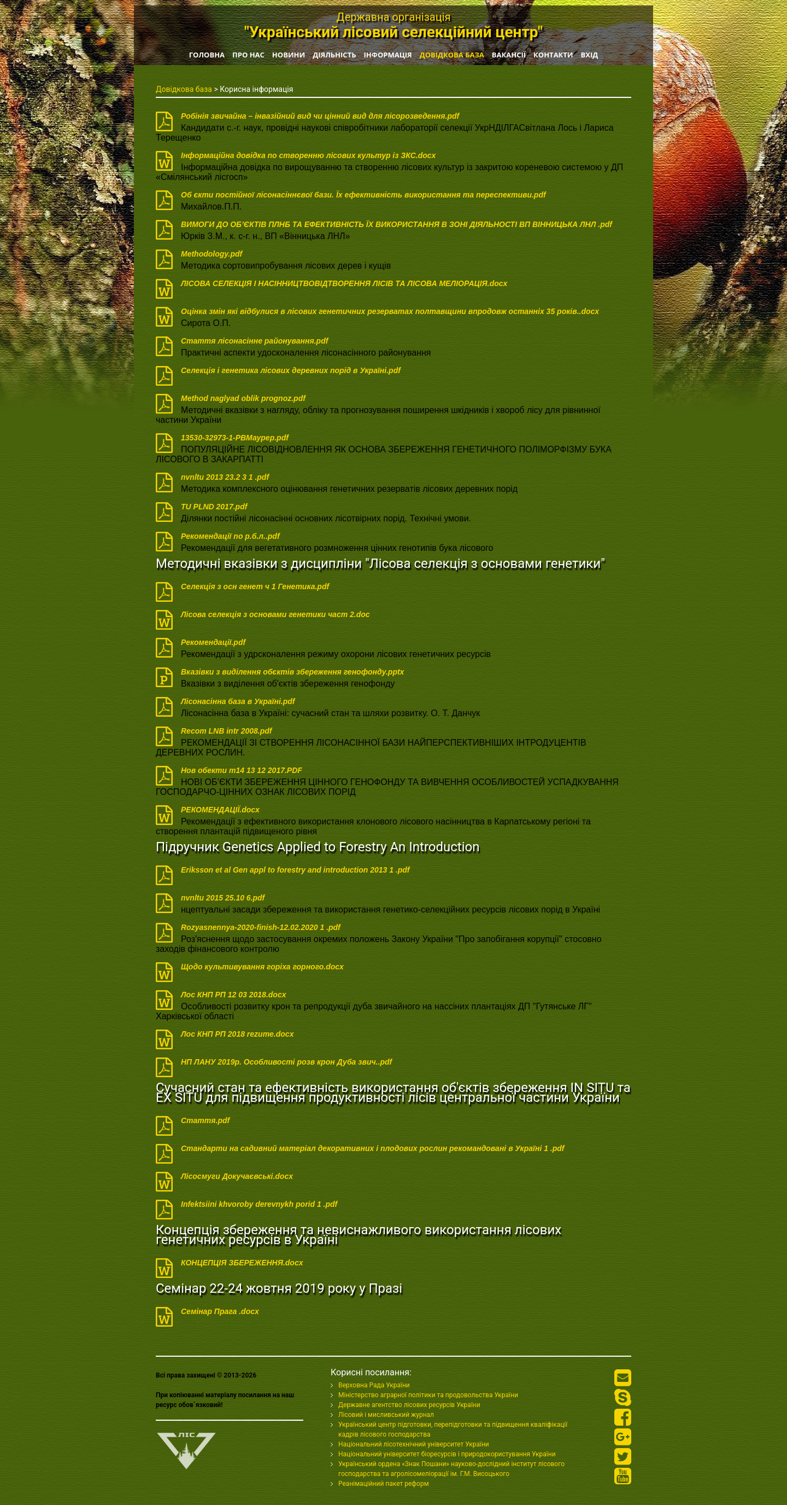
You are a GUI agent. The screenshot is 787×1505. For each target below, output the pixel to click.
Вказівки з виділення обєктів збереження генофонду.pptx (292, 671)
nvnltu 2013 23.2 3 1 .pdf (225, 477)
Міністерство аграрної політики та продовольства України (428, 1395)
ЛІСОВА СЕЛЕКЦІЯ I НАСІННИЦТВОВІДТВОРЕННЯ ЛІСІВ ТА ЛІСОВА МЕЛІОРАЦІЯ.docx (344, 283)
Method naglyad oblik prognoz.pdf (243, 398)
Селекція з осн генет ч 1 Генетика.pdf (255, 586)
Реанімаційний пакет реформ (383, 1483)
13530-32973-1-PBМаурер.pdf (235, 437)
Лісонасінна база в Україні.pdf (238, 701)
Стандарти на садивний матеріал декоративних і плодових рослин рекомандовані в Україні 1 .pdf (373, 1148)
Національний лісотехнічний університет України (413, 1444)
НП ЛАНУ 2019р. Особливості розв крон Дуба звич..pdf (286, 1061)
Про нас (248, 55)
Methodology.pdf (211, 253)
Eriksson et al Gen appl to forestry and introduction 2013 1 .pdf (295, 869)
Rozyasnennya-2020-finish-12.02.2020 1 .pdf (260, 927)
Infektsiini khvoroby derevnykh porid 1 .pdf (259, 1204)
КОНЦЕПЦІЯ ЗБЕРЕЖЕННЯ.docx (242, 1262)
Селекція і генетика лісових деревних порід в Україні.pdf (291, 370)
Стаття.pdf (205, 1120)
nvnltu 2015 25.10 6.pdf (223, 897)
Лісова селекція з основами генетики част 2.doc (275, 614)
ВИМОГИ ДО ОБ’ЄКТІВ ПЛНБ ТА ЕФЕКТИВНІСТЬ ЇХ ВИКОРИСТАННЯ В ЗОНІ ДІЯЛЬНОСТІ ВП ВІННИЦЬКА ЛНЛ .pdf (396, 224)
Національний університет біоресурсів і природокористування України (447, 1454)
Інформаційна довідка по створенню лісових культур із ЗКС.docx (308, 155)
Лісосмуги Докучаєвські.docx (237, 1176)
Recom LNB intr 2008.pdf (226, 731)
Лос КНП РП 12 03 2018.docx (233, 994)
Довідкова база (452, 55)
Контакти (553, 55)
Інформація (387, 55)
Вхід (589, 55)
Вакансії (509, 55)
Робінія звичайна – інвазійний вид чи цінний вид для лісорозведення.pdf (320, 116)
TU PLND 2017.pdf (214, 506)
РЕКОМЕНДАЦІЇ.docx (220, 809)
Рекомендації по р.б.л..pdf (230, 536)
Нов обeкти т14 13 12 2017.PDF (241, 770)
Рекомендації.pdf (213, 642)
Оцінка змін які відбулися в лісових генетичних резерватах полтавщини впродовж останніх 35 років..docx (390, 311)
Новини (288, 55)
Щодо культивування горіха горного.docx (262, 966)
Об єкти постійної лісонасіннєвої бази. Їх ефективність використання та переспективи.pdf (363, 194)
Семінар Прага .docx (220, 1311)
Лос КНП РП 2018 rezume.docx (237, 1034)
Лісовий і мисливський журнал (386, 1415)
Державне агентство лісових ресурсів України (409, 1405)
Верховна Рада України (374, 1385)
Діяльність (334, 55)
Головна (207, 55)
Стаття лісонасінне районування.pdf (254, 340)
